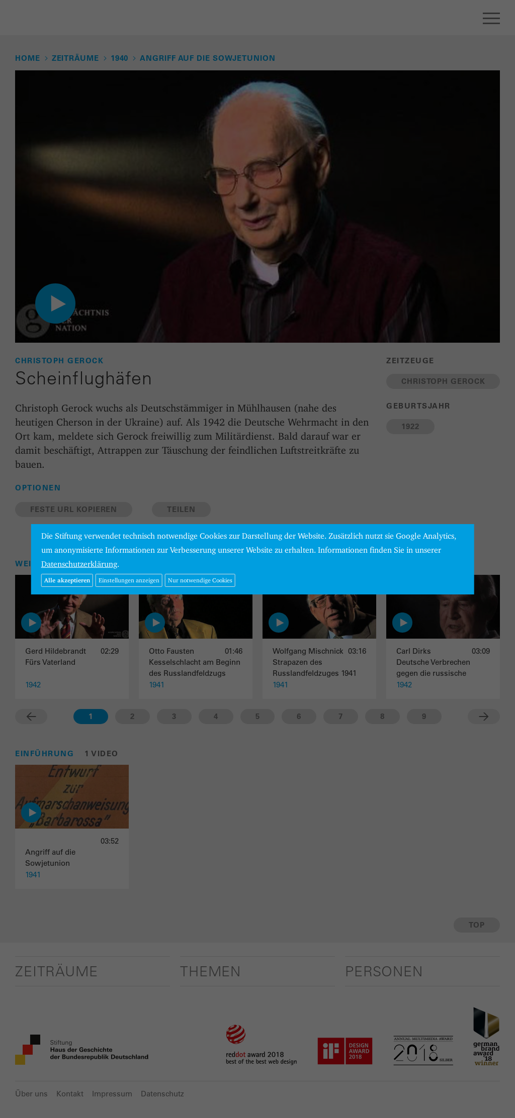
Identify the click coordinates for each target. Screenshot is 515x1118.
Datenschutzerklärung (79, 564)
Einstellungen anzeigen (129, 580)
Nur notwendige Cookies (200, 580)
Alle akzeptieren (67, 580)
